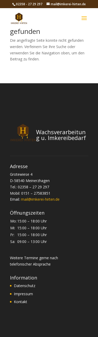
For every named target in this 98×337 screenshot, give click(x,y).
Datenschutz (24, 285)
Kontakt (20, 301)
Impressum (23, 293)
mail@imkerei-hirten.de (40, 199)
